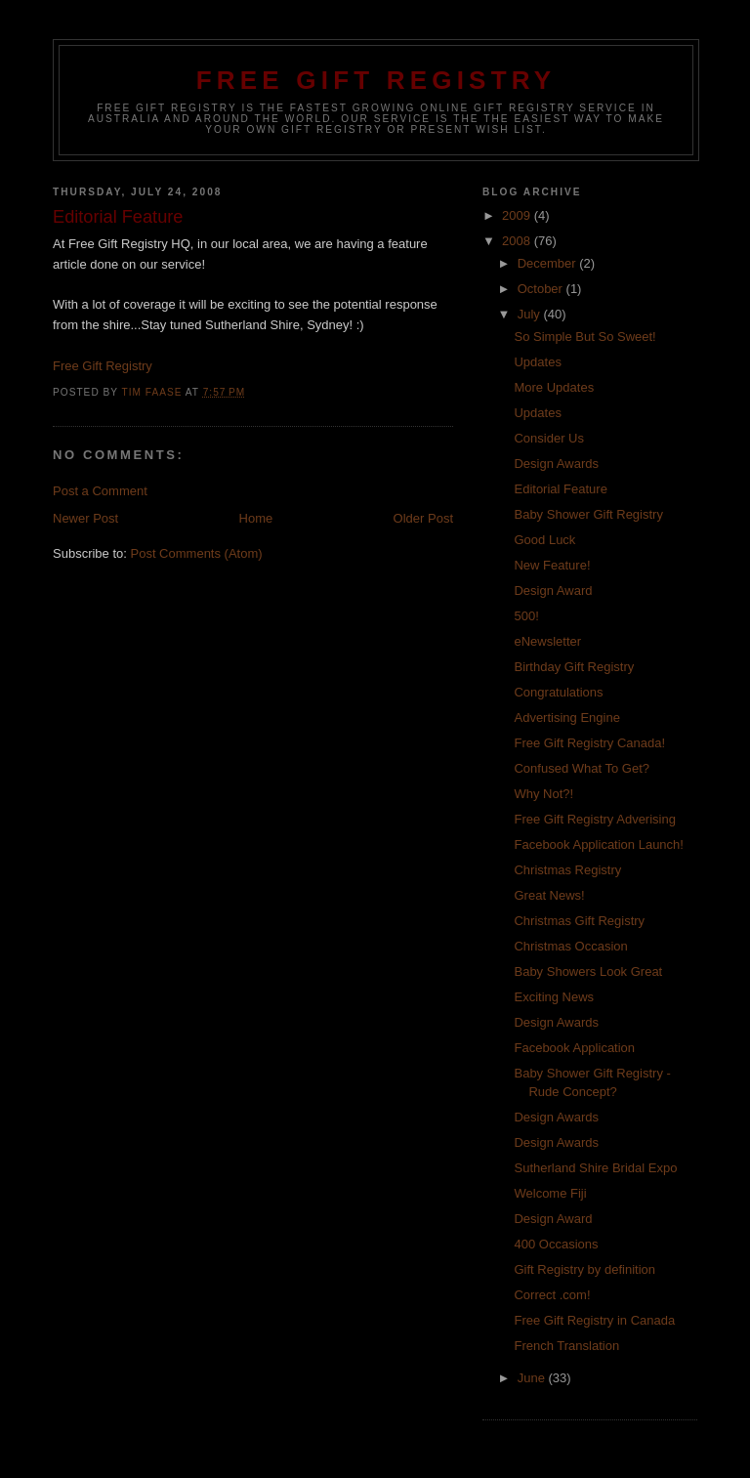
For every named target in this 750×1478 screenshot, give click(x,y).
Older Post (423, 518)
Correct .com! (552, 1295)
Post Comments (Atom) (197, 553)
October (542, 288)
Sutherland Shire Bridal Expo (595, 1168)
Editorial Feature (560, 489)
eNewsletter (547, 641)
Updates (537, 362)
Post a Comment (100, 491)
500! (526, 616)
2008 (518, 240)
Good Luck (544, 539)
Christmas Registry (567, 870)
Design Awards (556, 463)
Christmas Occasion (570, 946)
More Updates (554, 387)
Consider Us (549, 438)
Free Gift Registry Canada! (589, 743)
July (531, 314)
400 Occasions (556, 1244)
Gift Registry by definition (584, 1269)
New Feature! (552, 565)
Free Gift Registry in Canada (594, 1320)
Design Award (553, 590)
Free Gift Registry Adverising (594, 819)
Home (256, 518)
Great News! (549, 895)
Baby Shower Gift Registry (588, 514)
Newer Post (85, 518)
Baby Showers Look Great (588, 971)
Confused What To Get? (581, 768)
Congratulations (558, 692)
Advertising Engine (566, 717)
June (533, 1378)
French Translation (566, 1345)
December (549, 263)
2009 (518, 215)
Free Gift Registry (376, 80)
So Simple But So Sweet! (584, 336)
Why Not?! (543, 793)
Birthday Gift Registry (574, 666)
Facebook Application (574, 1047)
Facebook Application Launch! (598, 844)
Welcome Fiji (550, 1193)
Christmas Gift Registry (579, 920)
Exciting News (554, 997)
